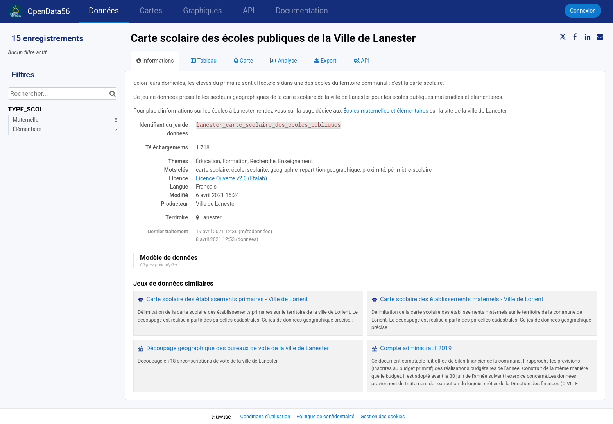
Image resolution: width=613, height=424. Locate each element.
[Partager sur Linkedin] (587, 36)
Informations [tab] (155, 60)
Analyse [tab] (283, 60)
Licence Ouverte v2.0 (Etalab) (231, 178)
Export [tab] (325, 60)
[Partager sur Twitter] (562, 36)
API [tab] (361, 60)
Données (104, 10)
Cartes (151, 10)
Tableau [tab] (203, 60)
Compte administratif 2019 (416, 348)
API (249, 10)
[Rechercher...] (62, 93)
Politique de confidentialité (326, 416)
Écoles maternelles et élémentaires (385, 111)
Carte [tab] (243, 60)
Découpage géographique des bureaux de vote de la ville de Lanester (237, 348)
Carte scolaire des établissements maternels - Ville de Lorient (461, 299)
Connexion (583, 10)
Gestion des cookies (382, 416)
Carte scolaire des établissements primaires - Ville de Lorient (227, 299)
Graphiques (202, 10)
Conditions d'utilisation (266, 416)
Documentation (302, 10)
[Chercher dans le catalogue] (112, 93)
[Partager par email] (599, 36)
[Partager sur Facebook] (575, 36)
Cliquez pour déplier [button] (158, 265)
